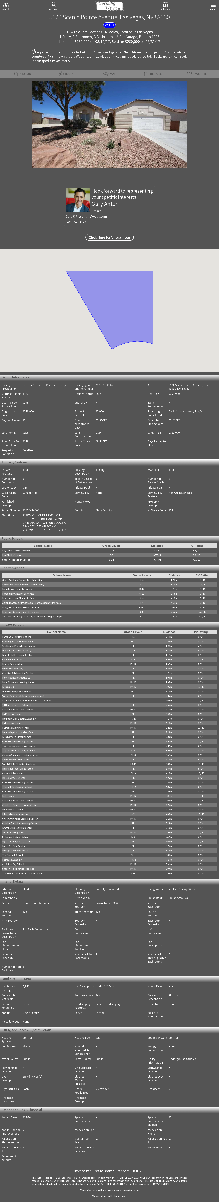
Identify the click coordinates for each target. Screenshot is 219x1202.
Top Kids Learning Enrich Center (19, 745)
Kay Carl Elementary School (16, 550)
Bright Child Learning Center (17, 654)
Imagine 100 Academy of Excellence (20, 611)
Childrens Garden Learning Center (19, 805)
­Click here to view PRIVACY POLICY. (151, 1183)
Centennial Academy (13, 773)
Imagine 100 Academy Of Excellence (20, 607)
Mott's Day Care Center (14, 777)
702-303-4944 (104, 385)
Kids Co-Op (8, 686)
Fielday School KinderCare (15, 759)
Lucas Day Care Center (13, 845)
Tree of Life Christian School (17, 786)
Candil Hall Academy (12, 659)
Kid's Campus (9, 795)
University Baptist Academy (16, 691)
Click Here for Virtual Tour (109, 237)
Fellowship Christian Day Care (17, 732)
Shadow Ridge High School (16, 559)
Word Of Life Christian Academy (18, 764)
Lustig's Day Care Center (15, 850)
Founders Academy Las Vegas (17, 589)
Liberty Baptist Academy (15, 814)
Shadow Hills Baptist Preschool (18, 868)
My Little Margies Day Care (16, 841)
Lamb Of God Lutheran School (17, 636)
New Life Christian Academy (16, 650)
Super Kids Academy (12, 668)
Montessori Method (12, 809)
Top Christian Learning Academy (19, 750)
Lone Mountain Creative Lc (16, 677)
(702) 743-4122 (76, 222)
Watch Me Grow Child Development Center (24, 695)
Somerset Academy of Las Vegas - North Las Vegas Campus (32, 616)
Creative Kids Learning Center (17, 673)
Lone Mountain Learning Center (18, 682)
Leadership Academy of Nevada (18, 593)
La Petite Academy (12, 714)
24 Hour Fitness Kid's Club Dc (17, 704)
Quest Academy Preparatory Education (22, 580)
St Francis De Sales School (15, 836)
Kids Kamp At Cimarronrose (16, 736)
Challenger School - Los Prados (18, 641)
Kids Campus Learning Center (17, 709)
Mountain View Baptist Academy (19, 718)
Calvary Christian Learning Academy (20, 755)
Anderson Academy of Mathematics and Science (26, 700)
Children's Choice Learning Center (20, 818)
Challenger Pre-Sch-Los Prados (18, 645)
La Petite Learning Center (15, 727)
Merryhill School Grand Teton (17, 768)
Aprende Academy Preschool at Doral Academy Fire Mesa (31, 602)
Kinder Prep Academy (13, 664)
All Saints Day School (13, 864)
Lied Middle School (11, 555)
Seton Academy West (13, 832)
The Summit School (12, 855)
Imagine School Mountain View (18, 598)
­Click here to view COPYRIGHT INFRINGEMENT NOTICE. (104, 1183)
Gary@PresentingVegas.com (86, 216)
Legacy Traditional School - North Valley (23, 584)
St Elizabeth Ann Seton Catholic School (22, 873)
